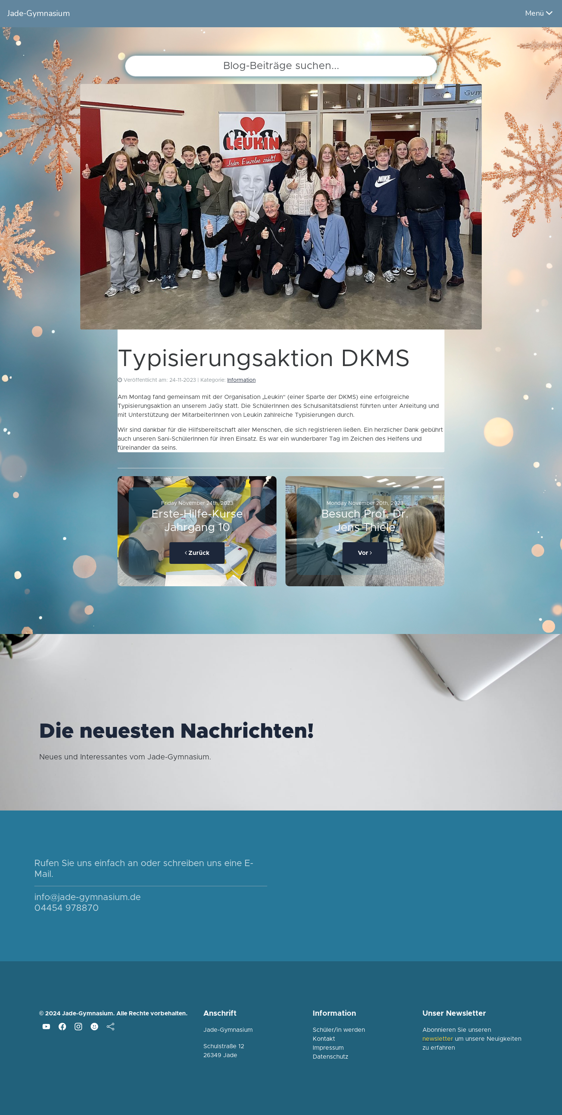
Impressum (328, 1048)
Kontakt (324, 1039)
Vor (365, 553)
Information (241, 380)
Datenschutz (330, 1057)
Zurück (197, 553)
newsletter (437, 1039)
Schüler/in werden (339, 1030)
